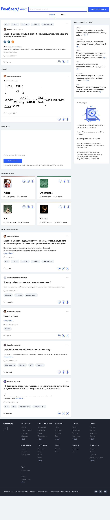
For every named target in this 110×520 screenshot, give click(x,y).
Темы (57, 452)
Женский (58, 424)
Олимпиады (46, 193)
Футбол (92, 427)
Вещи (40, 455)
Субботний (42, 445)
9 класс (44, 218)
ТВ (21, 473)
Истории (41, 449)
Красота (58, 430)
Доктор (75, 445)
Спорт (92, 424)
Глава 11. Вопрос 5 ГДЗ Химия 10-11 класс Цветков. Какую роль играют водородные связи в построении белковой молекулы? (35, 242)
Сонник (92, 449)
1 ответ (7, 62)
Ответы (57, 449)
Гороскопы (94, 445)
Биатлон (93, 436)
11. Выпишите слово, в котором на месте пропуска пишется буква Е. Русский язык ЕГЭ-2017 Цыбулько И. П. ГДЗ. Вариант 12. (36, 387)
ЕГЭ (5, 218)
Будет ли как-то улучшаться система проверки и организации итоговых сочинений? (90, 78)
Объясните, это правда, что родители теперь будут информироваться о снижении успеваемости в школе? (90, 55)
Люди (40, 452)
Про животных (25, 479)
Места (40, 458)
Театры (75, 433)
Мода (57, 427)
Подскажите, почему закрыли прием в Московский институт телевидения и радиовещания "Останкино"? (91, 89)
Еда (56, 436)
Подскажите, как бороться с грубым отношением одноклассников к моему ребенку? (91, 33)
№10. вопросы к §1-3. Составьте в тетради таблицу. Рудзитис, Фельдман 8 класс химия (90, 145)
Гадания (93, 455)
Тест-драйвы (25, 452)
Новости (23, 449)
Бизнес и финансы (45, 424)
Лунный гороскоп (96, 458)
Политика (24, 433)
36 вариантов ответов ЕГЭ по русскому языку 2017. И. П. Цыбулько (90, 126)
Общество (24, 436)
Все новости (25, 424)
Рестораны (76, 436)
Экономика (42, 427)
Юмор (7, 193)
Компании (41, 430)
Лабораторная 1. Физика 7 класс (88, 139)
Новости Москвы (26, 430)
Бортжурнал (25, 455)
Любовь (58, 433)
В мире (23, 427)
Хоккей (92, 430)
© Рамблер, (6, 491)
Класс (57, 445)
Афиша (75, 424)
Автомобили (25, 445)
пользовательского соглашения (52, 165)
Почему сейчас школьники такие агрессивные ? (27, 282)
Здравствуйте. (11, 316)
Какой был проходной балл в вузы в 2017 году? (27, 350)
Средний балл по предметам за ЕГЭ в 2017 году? (90, 133)
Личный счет (42, 436)
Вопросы (75, 449)
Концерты (76, 430)
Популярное (25, 470)
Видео (23, 467)
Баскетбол (93, 433)
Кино (74, 427)
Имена (92, 452)
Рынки (40, 433)
